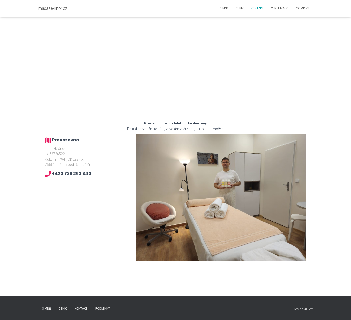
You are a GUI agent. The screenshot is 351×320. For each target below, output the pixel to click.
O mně (224, 8)
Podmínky (302, 8)
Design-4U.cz (303, 309)
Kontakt (257, 8)
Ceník (240, 8)
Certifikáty (279, 8)
